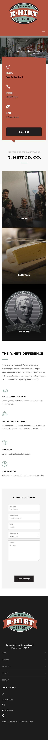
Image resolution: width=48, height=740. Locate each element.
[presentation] (27, 568)
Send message (24, 579)
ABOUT (24, 218)
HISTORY (24, 331)
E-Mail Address (14, 515)
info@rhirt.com (12, 117)
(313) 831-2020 (12, 97)
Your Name (13, 506)
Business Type (14, 533)
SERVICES (24, 275)
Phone (11, 524)
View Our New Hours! (14, 77)
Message (12, 542)
